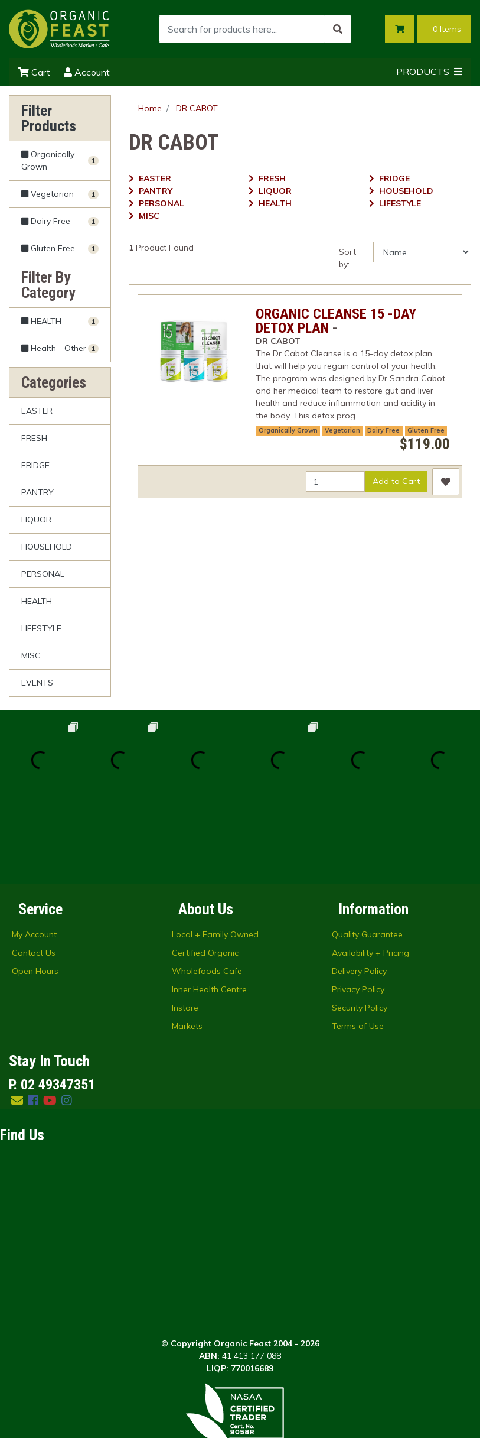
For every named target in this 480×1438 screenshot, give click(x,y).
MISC (31, 655)
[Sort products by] (422, 252)
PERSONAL (42, 574)
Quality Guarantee (367, 854)
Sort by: (347, 258)
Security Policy (359, 927)
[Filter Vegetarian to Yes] (59, 194)
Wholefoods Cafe (207, 890)
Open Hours (35, 890)
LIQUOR (36, 519)
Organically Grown (288, 430)
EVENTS (37, 682)
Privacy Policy (358, 909)
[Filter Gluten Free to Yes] (59, 248)
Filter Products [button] (48, 118)
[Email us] (17, 1019)
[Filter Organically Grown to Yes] (59, 161)
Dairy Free (383, 430)
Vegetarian (342, 430)
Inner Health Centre (209, 909)
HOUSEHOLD (46, 546)
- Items (444, 29)
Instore (185, 927)
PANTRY (37, 492)
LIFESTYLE (41, 628)
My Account (34, 854)
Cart (34, 72)
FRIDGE (35, 465)
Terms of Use (358, 945)
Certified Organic (205, 872)
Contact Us (33, 872)
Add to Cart (396, 481)
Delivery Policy (359, 890)
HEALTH (36, 601)
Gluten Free (426, 430)
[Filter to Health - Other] (59, 348)
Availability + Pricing (370, 872)
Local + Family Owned (215, 854)
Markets (187, 945)
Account (87, 72)
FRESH (34, 438)
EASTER (37, 410)
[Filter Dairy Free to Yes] (59, 221)
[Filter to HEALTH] (59, 321)
